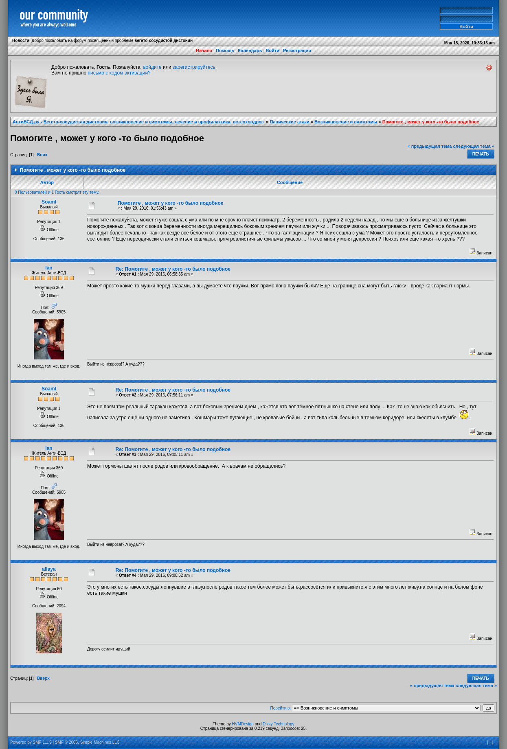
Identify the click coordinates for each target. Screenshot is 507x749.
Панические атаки (289, 121)
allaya (48, 569)
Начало (204, 50)
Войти (272, 50)
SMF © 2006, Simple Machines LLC (87, 742)
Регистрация (297, 50)
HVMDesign (243, 724)
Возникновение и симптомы (345, 121)
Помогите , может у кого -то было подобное (430, 121)
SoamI (49, 202)
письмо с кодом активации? (119, 73)
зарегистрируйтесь (194, 67)
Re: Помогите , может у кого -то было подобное (173, 269)
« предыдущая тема (430, 146)
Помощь (225, 50)
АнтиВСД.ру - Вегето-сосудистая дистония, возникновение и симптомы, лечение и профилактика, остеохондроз (139, 121)
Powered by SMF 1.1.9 (31, 742)
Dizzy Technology (278, 724)
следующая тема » (473, 146)
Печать (480, 154)
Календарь (250, 50)
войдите (152, 67)
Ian (48, 268)
